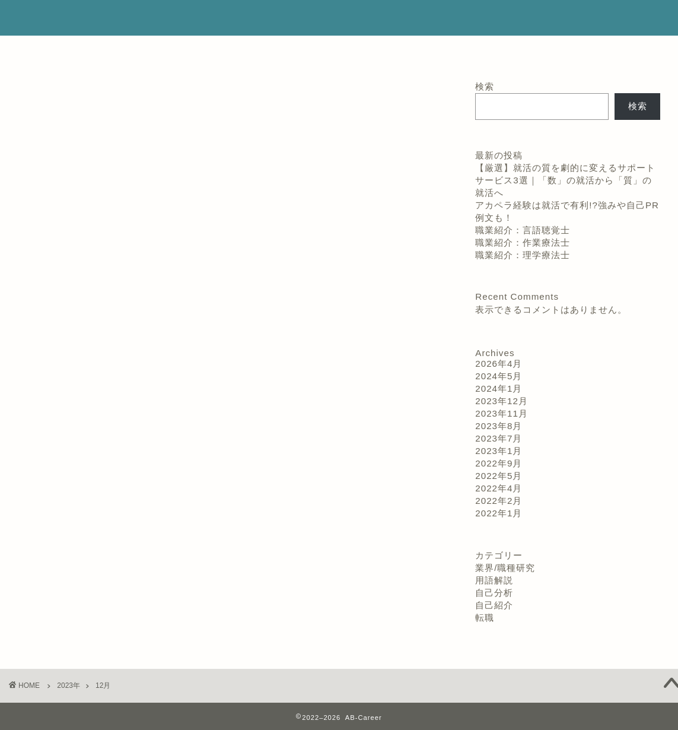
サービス (369, 50)
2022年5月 (498, 476)
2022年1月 (498, 513)
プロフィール (248, 50)
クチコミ (430, 50)
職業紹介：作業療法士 (522, 242)
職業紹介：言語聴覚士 (522, 230)
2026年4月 (498, 363)
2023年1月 (498, 451)
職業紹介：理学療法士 (522, 255)
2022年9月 (498, 463)
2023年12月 (501, 401)
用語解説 (494, 580)
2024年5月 (498, 376)
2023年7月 (498, 438)
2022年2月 (498, 501)
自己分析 (494, 593)
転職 (484, 617)
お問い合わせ (498, 50)
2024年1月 (498, 388)
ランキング (176, 50)
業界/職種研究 (505, 568)
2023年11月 (501, 413)
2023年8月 (498, 426)
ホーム (312, 50)
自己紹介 (494, 605)
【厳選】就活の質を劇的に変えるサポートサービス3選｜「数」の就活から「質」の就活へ (565, 180)
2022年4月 (498, 488)
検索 (484, 86)
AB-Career (339, 18)
